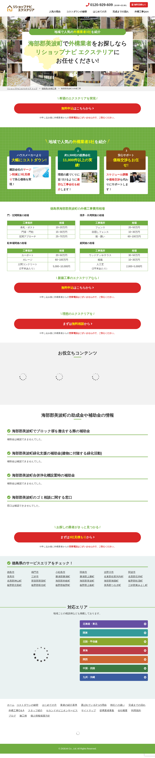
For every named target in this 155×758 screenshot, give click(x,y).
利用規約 (136, 715)
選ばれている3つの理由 (94, 709)
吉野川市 (109, 576)
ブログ (12, 720)
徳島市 (10, 576)
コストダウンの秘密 (76, 11)
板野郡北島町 (14, 589)
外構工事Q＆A (16, 715)
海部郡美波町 (87, 585)
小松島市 (60, 576)
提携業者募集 (107, 715)
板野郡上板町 (87, 589)
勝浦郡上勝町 (87, 581)
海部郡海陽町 (111, 585)
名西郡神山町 (14, 585)
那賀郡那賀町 (38, 585)
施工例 (23, 720)
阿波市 (131, 576)
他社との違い (117, 709)
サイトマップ (88, 715)
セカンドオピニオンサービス (62, 715)
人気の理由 (54, 11)
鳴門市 (35, 576)
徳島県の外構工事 (49, 89)
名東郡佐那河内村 (113, 581)
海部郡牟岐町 (63, 585)
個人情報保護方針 (40, 720)
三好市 (35, 581)
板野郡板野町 (63, 589)
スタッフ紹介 (35, 715)
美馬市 (10, 581)
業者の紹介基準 (68, 709)
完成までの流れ (121, 11)
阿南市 (83, 576)
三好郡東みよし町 (138, 589)
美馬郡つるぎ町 (112, 589)
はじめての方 (100, 11)
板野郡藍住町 (38, 589)
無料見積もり (138, 4)
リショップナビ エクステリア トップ (22, 89)
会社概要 (122, 715)
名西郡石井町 (135, 581)
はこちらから (77, 109)
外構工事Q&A (142, 11)
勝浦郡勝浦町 (63, 581)
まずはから (77, 326)
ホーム (10, 709)
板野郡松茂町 (135, 585)
